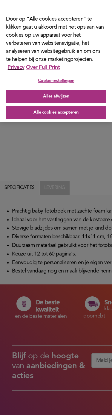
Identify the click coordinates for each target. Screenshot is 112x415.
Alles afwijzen (56, 95)
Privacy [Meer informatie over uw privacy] (15, 66)
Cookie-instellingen (56, 80)
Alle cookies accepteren (56, 111)
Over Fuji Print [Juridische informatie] (43, 66)
